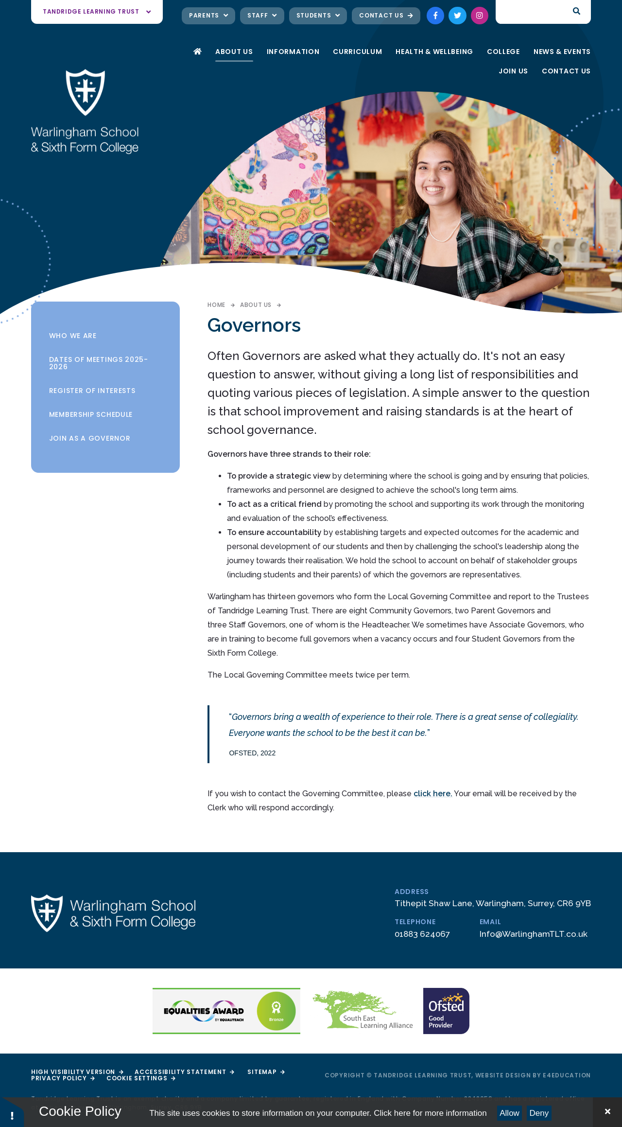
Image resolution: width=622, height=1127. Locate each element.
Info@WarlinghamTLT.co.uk (533, 934)
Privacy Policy (63, 1078)
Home (216, 305)
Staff (262, 15)
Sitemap (265, 1072)
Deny (539, 1113)
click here (432, 793)
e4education (567, 1075)
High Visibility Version (77, 1072)
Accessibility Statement (184, 1072)
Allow (509, 1113)
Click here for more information (430, 1113)
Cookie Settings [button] (140, 1078)
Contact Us (386, 15)
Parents (208, 15)
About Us (256, 305)
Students (318, 15)
